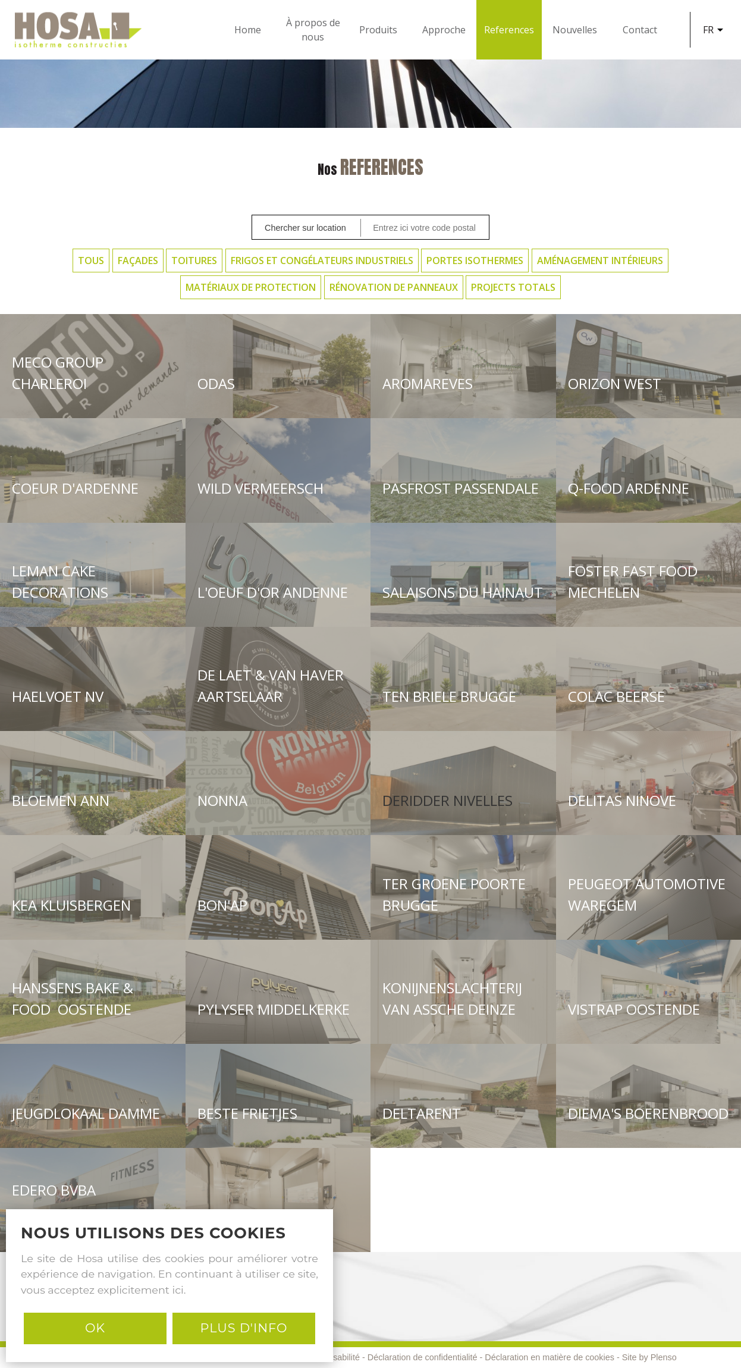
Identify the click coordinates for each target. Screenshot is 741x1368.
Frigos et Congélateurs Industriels (322, 260)
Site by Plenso (649, 1357)
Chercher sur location (305, 228)
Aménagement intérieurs (600, 260)
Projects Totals (513, 287)
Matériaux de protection (251, 287)
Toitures (194, 260)
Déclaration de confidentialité (423, 1357)
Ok (95, 1327)
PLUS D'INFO (243, 1327)
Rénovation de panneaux (393, 287)
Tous (91, 260)
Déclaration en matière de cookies (549, 1357)
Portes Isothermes (474, 260)
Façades (138, 260)
